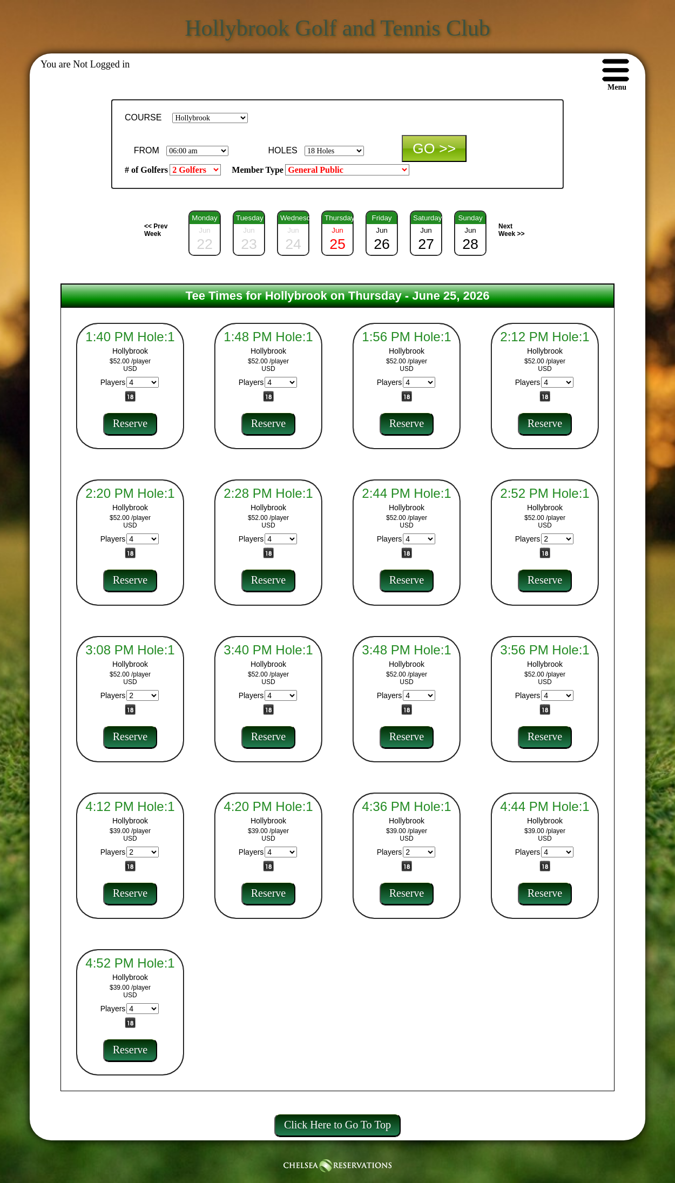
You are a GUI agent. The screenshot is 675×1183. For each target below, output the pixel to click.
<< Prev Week (155, 230)
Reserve (130, 423)
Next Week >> (511, 230)
